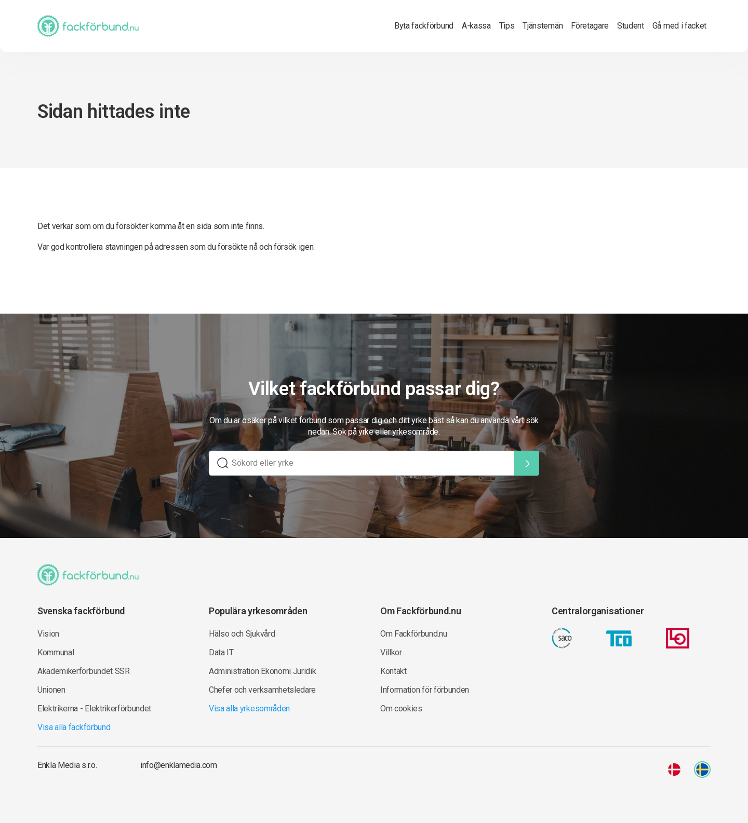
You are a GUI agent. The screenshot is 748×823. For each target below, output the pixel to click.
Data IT (221, 652)
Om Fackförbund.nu (413, 634)
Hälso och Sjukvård (242, 634)
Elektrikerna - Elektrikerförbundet (94, 708)
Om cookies (401, 708)
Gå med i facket (679, 26)
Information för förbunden (424, 690)
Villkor (391, 652)
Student (630, 26)
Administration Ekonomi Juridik (262, 671)
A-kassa (476, 26)
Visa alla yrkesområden (249, 708)
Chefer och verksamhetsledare (262, 690)
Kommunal (55, 652)
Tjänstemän (543, 26)
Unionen (51, 690)
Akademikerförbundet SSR (83, 671)
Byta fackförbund (423, 26)
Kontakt (393, 671)
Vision (48, 634)
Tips (507, 26)
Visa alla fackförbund (73, 727)
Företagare (590, 26)
